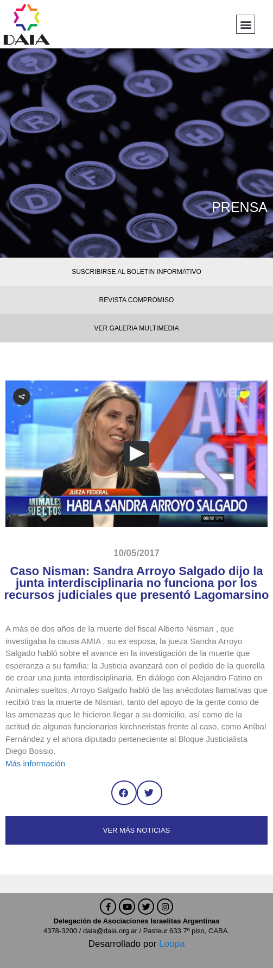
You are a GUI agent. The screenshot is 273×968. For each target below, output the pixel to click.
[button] (245, 24)
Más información (35, 763)
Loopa (172, 944)
